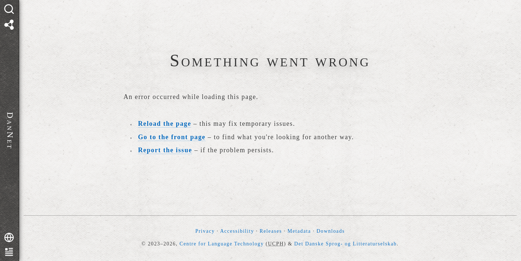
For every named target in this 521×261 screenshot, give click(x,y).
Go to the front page (172, 137)
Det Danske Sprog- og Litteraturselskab (345, 243)
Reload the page (164, 123)
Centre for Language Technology (221, 243)
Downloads (331, 231)
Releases (271, 231)
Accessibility (237, 231)
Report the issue (165, 150)
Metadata (299, 231)
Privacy (205, 231)
